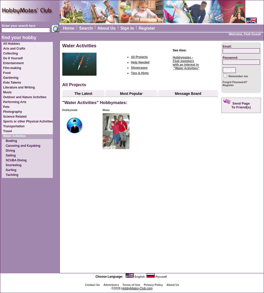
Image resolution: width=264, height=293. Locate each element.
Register (147, 28)
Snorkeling (13, 165)
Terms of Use (131, 284)
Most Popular (131, 94)
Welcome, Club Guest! (245, 34)
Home (68, 28)
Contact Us (92, 284)
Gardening (10, 78)
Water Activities (14, 136)
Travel (7, 131)
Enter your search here (18, 26)
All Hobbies (11, 44)
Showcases (139, 68)
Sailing (11, 155)
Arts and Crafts (14, 48)
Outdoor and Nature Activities (24, 97)
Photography (12, 112)
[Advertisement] (241, 195)
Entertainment (13, 63)
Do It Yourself (13, 58)
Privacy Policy (153, 284)
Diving (10, 150)
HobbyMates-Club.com (136, 288)
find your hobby (19, 37)
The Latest (83, 94)
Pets (6, 107)
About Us (107, 28)
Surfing (11, 170)
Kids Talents (12, 82)
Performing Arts (14, 102)
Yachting (12, 175)
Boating (11, 141)
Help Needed (140, 62)
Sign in (127, 28)
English (140, 276)
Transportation (14, 126)
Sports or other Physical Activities (28, 121)
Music (7, 92)
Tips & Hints (140, 73)
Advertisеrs (111, 284)
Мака (106, 109)
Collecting (10, 53)
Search (86, 28)
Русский (161, 276)
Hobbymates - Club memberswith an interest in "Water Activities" (186, 63)
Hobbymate (70, 109)
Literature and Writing (19, 87)
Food (6, 73)
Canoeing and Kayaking (23, 146)
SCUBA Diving (16, 160)
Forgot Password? (235, 82)
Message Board (188, 94)
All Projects (139, 57)
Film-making (12, 68)
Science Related (15, 116)
